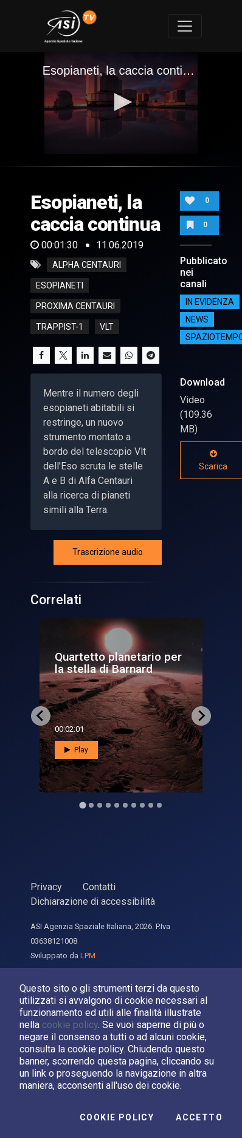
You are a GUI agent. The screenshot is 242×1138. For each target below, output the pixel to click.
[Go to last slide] (40, 716)
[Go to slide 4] (108, 805)
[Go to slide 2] (91, 805)
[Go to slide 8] (142, 805)
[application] (121, 103)
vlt (107, 327)
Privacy (46, 887)
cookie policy (70, 1025)
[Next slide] (201, 716)
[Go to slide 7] (133, 805)
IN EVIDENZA (209, 302)
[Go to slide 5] (116, 805)
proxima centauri (75, 306)
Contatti (99, 887)
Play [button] (76, 750)
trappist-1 (59, 327)
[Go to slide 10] (159, 805)
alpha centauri (86, 265)
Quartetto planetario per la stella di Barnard (118, 662)
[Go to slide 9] (150, 805)
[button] (121, 102)
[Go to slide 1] (82, 805)
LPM (87, 955)
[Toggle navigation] (185, 26)
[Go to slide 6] (125, 805)
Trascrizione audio (107, 552)
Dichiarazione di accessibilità (92, 901)
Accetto (199, 1117)
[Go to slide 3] (99, 805)
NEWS (197, 319)
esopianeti (59, 285)
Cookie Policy (117, 1117)
